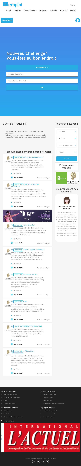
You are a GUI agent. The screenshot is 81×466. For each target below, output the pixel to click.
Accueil (8, 10)
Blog (5, 400)
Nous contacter (48, 417)
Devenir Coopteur (30, 10)
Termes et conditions (50, 414)
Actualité (53, 10)
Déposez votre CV (42, 67)
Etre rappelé (47, 400)
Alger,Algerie (16, 173)
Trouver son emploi (10, 394)
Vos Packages (48, 397)
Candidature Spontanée (12, 397)
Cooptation (8, 410)
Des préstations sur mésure (13, 417)
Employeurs (43, 10)
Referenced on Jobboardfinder (53, 403)
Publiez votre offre (49, 394)
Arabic (72, 5)
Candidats (17, 10)
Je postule (18, 157)
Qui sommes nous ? (50, 410)
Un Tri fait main (9, 414)
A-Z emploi (63, 10)
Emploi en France (10, 403)
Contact (73, 10)
